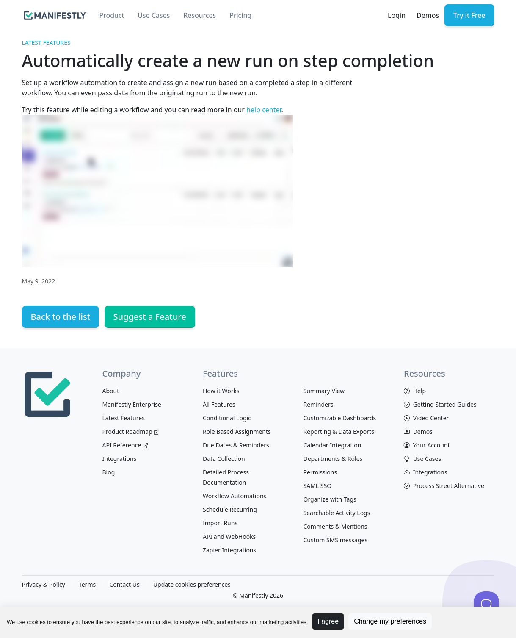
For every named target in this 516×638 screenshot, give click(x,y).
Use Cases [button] (154, 15)
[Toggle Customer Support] (486, 604)
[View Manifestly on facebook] (471, 585)
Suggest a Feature (149, 316)
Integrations (119, 459)
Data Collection (224, 459)
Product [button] (111, 15)
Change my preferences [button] (390, 621)
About (110, 391)
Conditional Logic (227, 418)
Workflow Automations (234, 496)
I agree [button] (328, 621)
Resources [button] (199, 15)
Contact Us (124, 584)
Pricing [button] (240, 15)
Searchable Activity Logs (337, 513)
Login (397, 15)
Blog (108, 472)
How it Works (221, 391)
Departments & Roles (333, 459)
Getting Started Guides (440, 404)
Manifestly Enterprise (131, 404)
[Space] (47, 393)
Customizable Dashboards (340, 418)
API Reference (125, 445)
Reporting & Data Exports (339, 431)
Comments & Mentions (335, 526)
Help (415, 391)
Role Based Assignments (237, 431)
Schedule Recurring (230, 509)
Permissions (320, 472)
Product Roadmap (130, 431)
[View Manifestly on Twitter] (488, 585)
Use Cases (422, 459)
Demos (428, 15)
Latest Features (46, 43)
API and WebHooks (229, 537)
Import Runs (220, 523)
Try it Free (469, 15)
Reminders (319, 404)
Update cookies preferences (192, 584)
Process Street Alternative (444, 486)
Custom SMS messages (336, 540)
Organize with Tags (330, 499)
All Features (219, 404)
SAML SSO (318, 486)
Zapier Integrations (229, 550)
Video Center (426, 418)
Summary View (324, 391)
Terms (87, 584)
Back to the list (61, 316)
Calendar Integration (332, 445)
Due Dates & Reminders (236, 445)
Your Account (427, 445)
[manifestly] (55, 15)
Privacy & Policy (43, 584)
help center (263, 109)
